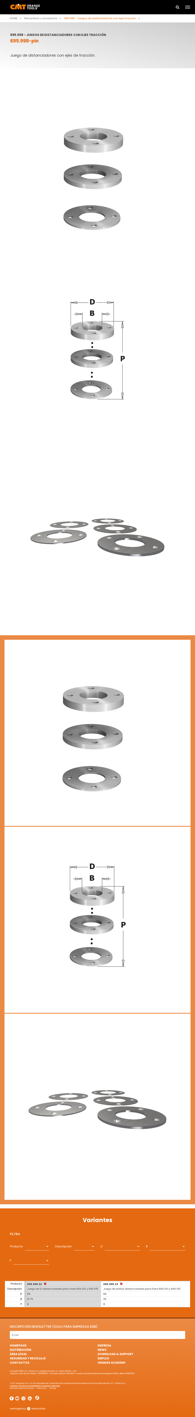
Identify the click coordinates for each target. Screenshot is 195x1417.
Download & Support (115, 1354)
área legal (18, 1354)
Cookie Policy (41, 1388)
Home (14, 18)
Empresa (104, 1345)
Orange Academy (112, 1363)
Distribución (20, 1350)
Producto (16, 1246)
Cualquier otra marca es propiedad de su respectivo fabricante (35, 1386)
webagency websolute (28, 1408)
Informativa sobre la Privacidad (22, 1388)
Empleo (103, 1358)
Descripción (63, 1246)
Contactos (19, 1363)
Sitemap (52, 1388)
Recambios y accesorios (40, 18)
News (102, 1350)
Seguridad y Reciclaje (28, 1358)
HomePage (18, 1345)
